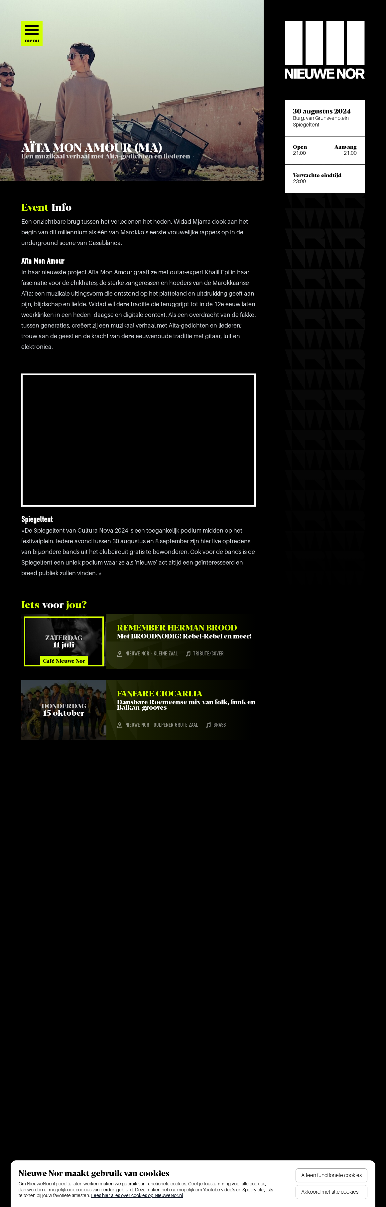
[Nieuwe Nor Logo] (325, 50)
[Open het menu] (32, 33)
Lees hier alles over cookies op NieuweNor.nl (137, 1195)
